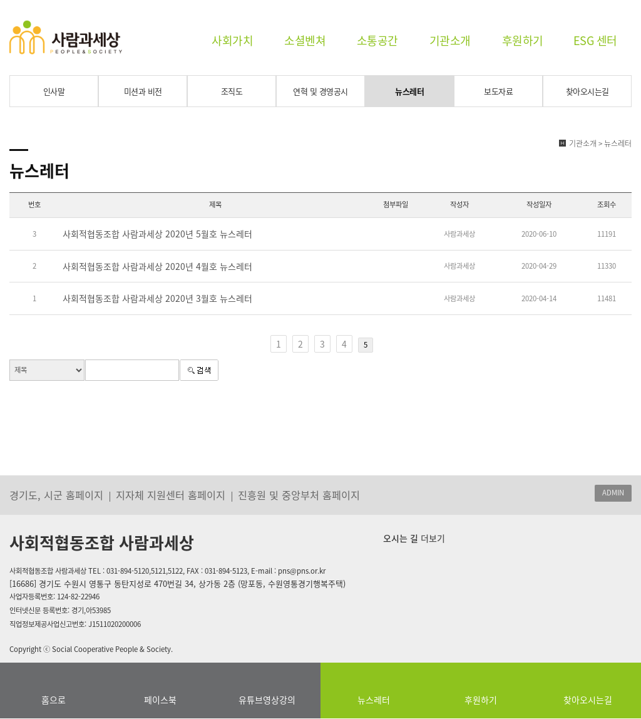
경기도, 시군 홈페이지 (56, 494)
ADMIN (613, 492)
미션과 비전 (143, 91)
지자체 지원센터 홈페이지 (170, 494)
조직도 (232, 91)
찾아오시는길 (587, 91)
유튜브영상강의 (266, 699)
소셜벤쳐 (305, 40)
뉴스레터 (409, 91)
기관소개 (450, 40)
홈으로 (53, 699)
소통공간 (377, 40)
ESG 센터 (595, 40)
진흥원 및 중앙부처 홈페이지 (299, 494)
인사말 (54, 91)
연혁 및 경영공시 (320, 91)
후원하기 (522, 40)
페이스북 (160, 699)
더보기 (431, 538)
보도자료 (498, 91)
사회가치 (232, 40)
